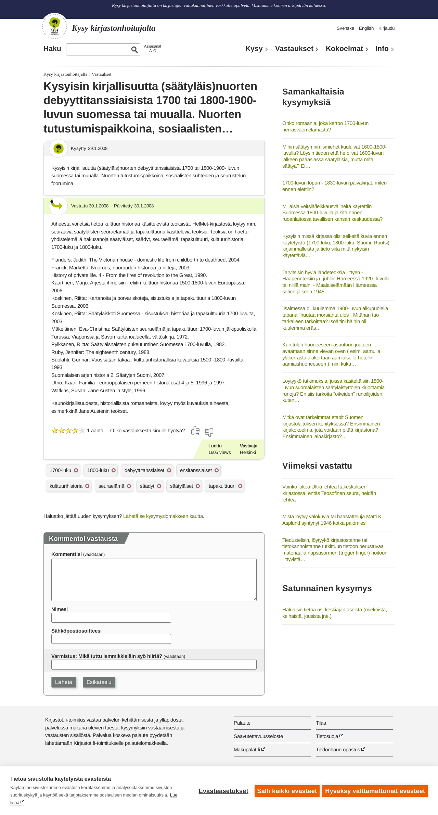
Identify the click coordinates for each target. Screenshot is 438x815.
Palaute (242, 723)
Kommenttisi (66, 554)
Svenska (345, 28)
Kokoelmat (344, 48)
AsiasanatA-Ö (152, 48)
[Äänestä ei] (208, 432)
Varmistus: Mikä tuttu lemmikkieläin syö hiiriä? (106, 656)
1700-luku (60, 470)
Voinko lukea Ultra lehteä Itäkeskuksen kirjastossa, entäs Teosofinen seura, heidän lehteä (329, 493)
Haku (52, 48)
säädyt (147, 486)
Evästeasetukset (223, 790)
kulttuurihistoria (66, 486)
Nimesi (59, 609)
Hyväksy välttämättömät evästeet (375, 790)
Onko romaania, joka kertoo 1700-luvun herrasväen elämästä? (325, 126)
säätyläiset (181, 486)
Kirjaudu (386, 28)
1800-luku (98, 470)
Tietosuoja (327, 736)
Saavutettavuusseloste (258, 736)
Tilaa (321, 723)
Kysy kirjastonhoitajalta (65, 74)
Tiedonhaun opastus (338, 749)
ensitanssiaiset (196, 470)
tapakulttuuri (222, 486)
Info (382, 48)
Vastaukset (294, 48)
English (366, 28)
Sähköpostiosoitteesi (76, 631)
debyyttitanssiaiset (144, 470)
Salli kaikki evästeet (287, 790)
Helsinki (248, 452)
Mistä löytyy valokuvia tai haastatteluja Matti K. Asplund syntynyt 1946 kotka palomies (332, 519)
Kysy (254, 48)
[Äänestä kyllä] (195, 430)
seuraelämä (111, 486)
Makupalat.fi (247, 749)
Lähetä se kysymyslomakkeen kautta (163, 516)
